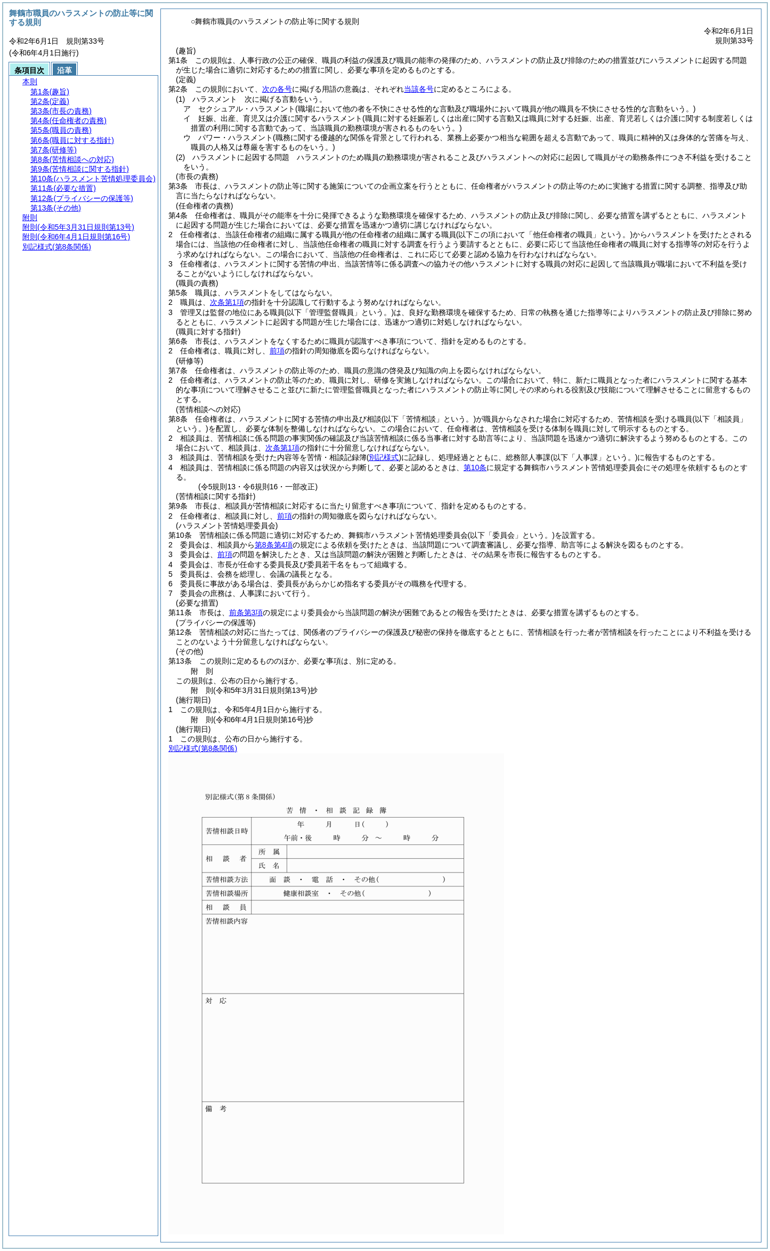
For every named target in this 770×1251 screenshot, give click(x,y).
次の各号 (277, 89)
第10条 (475, 467)
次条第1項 (227, 302)
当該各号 (419, 89)
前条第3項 (246, 612)
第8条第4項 (274, 544)
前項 (277, 350)
